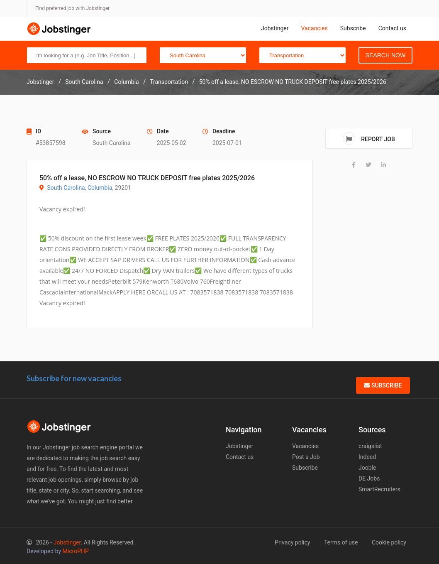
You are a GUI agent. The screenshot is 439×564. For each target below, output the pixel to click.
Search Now (385, 55)
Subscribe (353, 28)
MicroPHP (76, 551)
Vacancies (314, 28)
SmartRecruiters (379, 489)
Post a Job (306, 457)
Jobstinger (275, 28)
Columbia (100, 187)
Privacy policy (292, 542)
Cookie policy (389, 542)
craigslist (370, 446)
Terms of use (341, 542)
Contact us (392, 28)
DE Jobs (369, 478)
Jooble (367, 467)
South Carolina (66, 187)
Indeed (367, 457)
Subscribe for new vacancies (74, 378)
